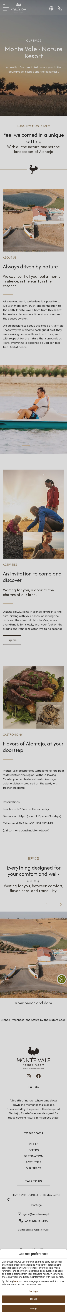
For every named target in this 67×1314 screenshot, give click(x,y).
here (15, 1281)
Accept (33, 1308)
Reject (33, 1299)
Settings (33, 1291)
